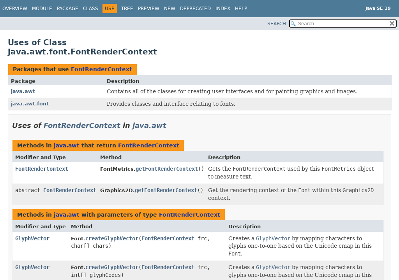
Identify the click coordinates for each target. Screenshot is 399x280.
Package (67, 8)
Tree (127, 8)
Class (90, 8)
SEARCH (276, 23)
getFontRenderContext (167, 169)
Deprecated (195, 8)
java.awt (23, 91)
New (169, 8)
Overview (14, 8)
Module (42, 8)
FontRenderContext (101, 69)
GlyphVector (32, 238)
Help (241, 8)
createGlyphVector (111, 238)
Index (222, 8)
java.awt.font (30, 104)
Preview (148, 8)
